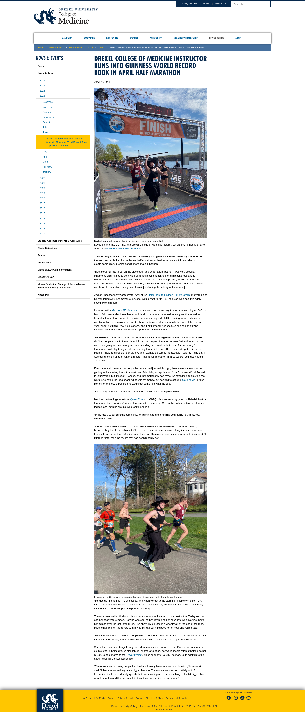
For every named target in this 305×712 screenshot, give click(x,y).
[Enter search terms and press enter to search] (253, 4)
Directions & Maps (154, 697)
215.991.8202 (204, 705)
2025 (42, 85)
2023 (90, 47)
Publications (45, 262)
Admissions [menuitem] (89, 38)
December (48, 102)
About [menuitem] (238, 38)
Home (40, 47)
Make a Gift (224, 4)
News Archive (75, 47)
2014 (42, 218)
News (41, 66)
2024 (42, 90)
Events (41, 255)
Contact (139, 697)
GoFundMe (188, 379)
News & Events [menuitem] (216, 38)
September (48, 117)
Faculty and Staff (193, 4)
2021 (42, 183)
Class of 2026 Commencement (54, 269)
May (45, 151)
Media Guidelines (47, 248)
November (48, 107)
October (47, 112)
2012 (42, 228)
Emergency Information (177, 697)
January (47, 172)
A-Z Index (88, 697)
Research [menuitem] (134, 38)
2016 (42, 208)
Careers (111, 697)
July (45, 127)
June (45, 132)
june (100, 47)
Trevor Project (134, 654)
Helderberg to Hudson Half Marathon (169, 294)
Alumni (210, 4)
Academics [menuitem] (67, 38)
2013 (42, 223)
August (46, 122)
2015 (42, 213)
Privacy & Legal (125, 697)
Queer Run (136, 399)
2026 (42, 80)
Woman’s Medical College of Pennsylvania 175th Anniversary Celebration (61, 286)
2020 (42, 188)
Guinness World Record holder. (124, 248)
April (45, 156)
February (47, 167)
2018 (42, 198)
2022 (42, 178)
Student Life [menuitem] (156, 38)
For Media (100, 697)
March (46, 161)
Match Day (43, 294)
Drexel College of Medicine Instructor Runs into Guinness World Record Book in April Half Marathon (66, 142)
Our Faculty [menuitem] (112, 38)
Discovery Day (46, 277)
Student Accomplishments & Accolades (60, 241)
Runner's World (121, 310)
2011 (42, 233)
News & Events (56, 47)
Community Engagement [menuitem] (186, 38)
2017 (42, 203)
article (134, 310)
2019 (42, 193)
